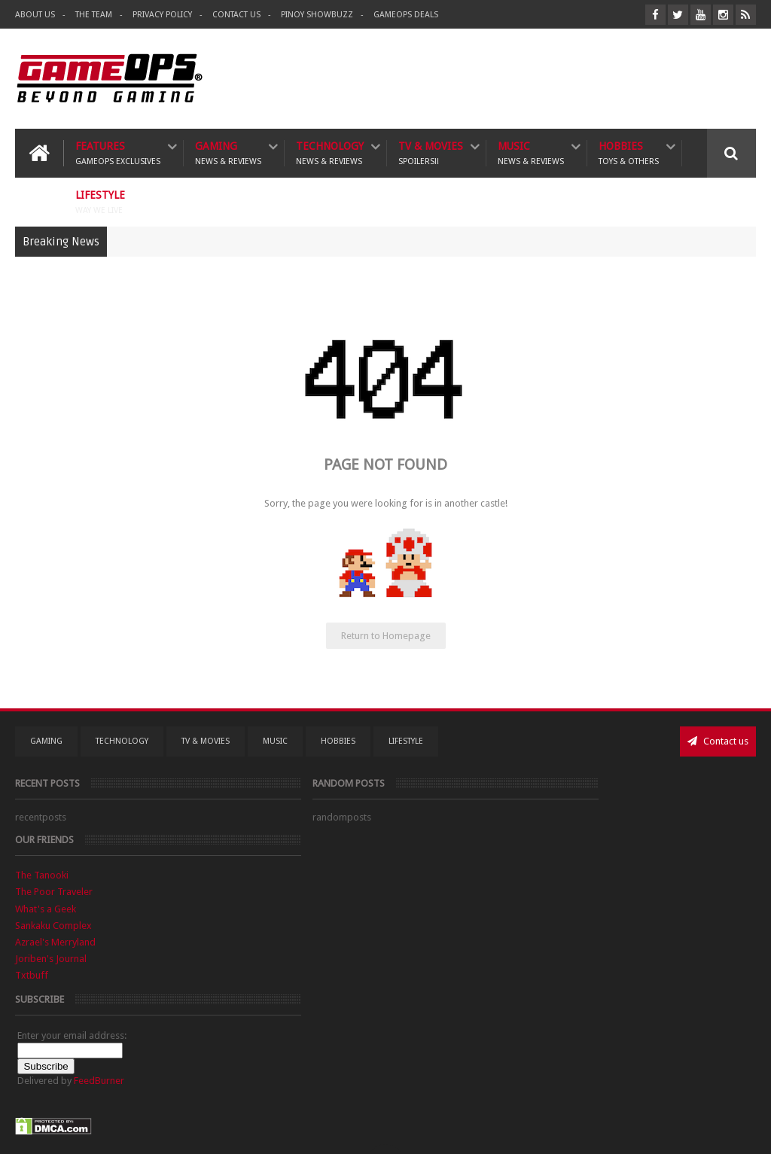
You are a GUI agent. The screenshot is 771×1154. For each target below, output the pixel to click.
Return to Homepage (386, 634)
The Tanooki (544, 817)
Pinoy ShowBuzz (317, 15)
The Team (93, 15)
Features (117, 152)
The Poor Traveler (556, 833)
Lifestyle (100, 200)
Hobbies (629, 152)
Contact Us (236, 15)
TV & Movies (430, 152)
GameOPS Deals (405, 15)
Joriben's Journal (553, 900)
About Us (35, 15)
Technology (330, 152)
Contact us (717, 739)
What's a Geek (547, 850)
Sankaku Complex (555, 867)
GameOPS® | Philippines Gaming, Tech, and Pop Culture (246, 1130)
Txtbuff (533, 917)
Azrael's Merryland (557, 884)
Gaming (228, 152)
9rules (743, 1130)
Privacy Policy (162, 15)
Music (531, 152)
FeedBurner (601, 1022)
